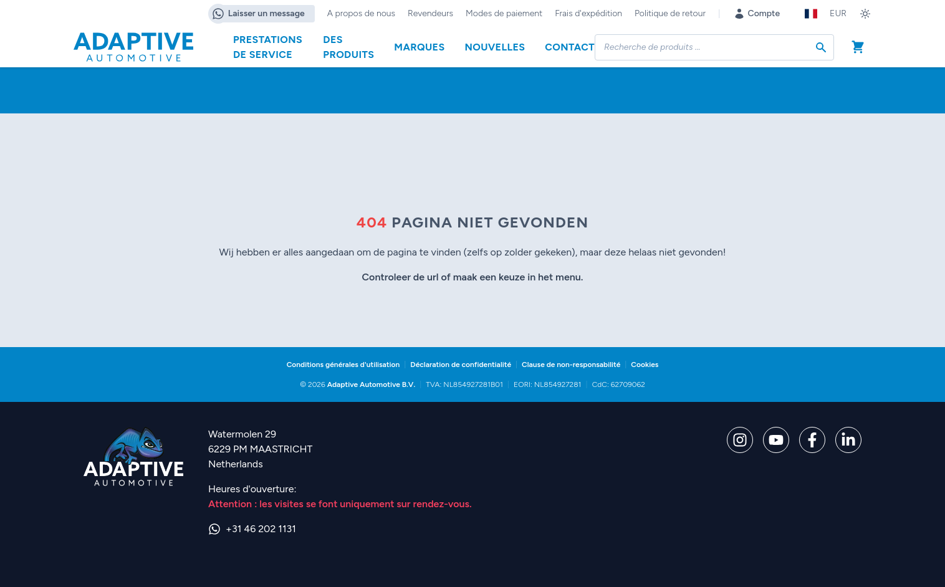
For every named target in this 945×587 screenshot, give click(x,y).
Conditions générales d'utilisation (343, 364)
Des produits (348, 47)
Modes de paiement (504, 13)
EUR (838, 13)
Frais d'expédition (588, 13)
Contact (570, 47)
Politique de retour (670, 13)
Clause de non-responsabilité (571, 364)
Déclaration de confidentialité (460, 364)
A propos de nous (361, 13)
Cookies (644, 364)
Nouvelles (495, 47)
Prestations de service (267, 47)
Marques (419, 47)
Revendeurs (430, 13)
